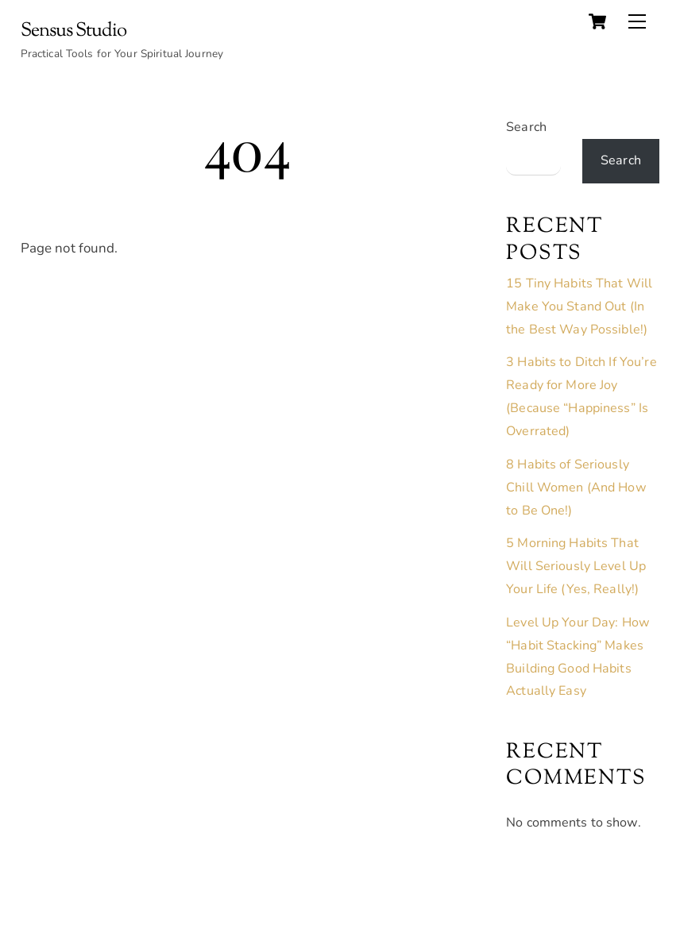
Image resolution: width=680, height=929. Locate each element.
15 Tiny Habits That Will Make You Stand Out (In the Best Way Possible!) (579, 306)
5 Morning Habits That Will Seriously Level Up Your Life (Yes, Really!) (576, 566)
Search (526, 127)
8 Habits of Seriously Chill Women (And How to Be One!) (576, 487)
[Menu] (637, 21)
